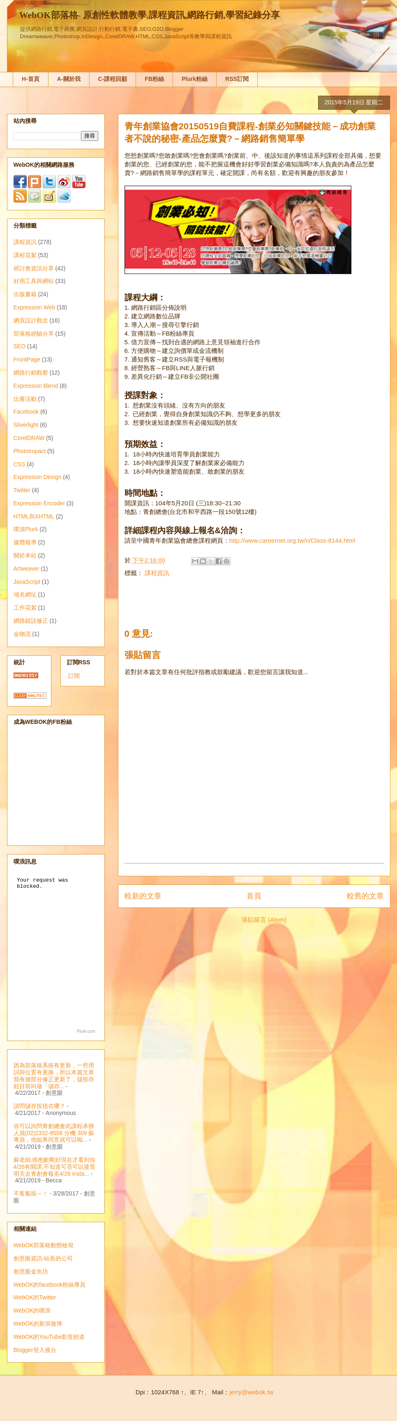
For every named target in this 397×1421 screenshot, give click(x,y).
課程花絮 (25, 255)
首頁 (254, 896)
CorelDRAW (29, 438)
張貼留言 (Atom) (264, 919)
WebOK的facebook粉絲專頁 (50, 1284)
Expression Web (34, 307)
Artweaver (26, 568)
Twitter (22, 490)
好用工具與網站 (34, 281)
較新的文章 (143, 896)
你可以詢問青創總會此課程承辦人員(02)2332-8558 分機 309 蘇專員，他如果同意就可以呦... (54, 1133)
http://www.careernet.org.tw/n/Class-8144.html (292, 540)
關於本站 (25, 555)
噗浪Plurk (26, 529)
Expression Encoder (39, 503)
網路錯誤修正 (31, 620)
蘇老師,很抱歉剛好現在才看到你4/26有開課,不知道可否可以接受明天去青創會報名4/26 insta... (55, 1166)
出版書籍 (25, 294)
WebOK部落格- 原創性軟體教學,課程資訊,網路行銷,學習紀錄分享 (149, 15)
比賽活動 (25, 399)
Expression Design (38, 477)
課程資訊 (157, 572)
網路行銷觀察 (31, 372)
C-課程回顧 (112, 79)
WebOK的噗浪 (32, 1310)
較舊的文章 (365, 896)
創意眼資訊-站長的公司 (43, 1258)
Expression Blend (36, 385)
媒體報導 (25, 542)
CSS (19, 464)
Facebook (26, 411)
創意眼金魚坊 (31, 1271)
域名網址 (25, 594)
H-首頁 (30, 79)
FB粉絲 (154, 79)
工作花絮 (25, 607)
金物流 (22, 634)
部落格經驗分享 (34, 333)
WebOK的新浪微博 (38, 1323)
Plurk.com (86, 1031)
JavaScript (27, 581)
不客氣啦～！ (31, 1193)
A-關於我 (69, 79)
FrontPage (27, 359)
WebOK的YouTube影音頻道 (49, 1336)
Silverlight (26, 424)
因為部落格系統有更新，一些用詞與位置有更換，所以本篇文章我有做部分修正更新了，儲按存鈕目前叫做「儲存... (54, 1075)
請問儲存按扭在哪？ (39, 1106)
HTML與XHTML (34, 516)
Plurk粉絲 (195, 79)
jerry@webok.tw (251, 1392)
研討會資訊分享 (34, 268)
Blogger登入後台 (35, 1350)
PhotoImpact (30, 451)
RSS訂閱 (237, 79)
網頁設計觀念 (31, 320)
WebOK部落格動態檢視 (44, 1245)
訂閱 (74, 675)
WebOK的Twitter (35, 1297)
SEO (20, 346)
